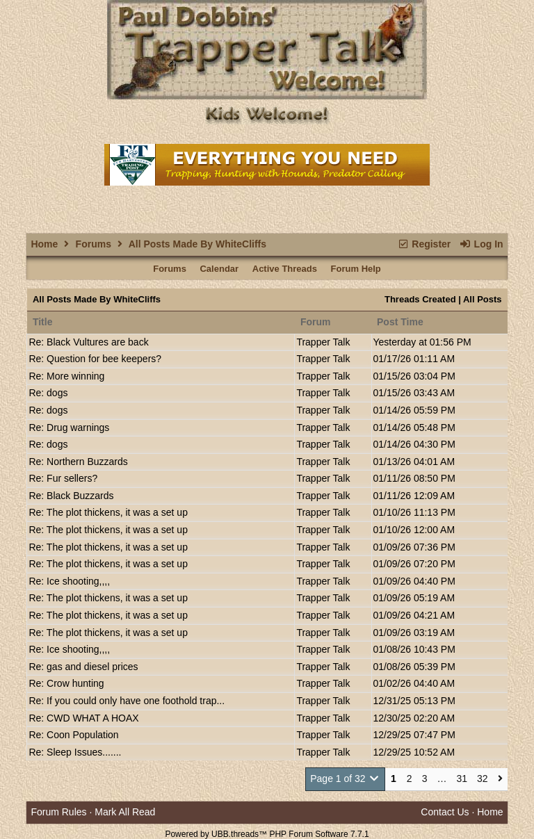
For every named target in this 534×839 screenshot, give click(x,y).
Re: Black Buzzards (71, 495)
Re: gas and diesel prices (83, 666)
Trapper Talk (323, 342)
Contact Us (445, 811)
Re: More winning (66, 376)
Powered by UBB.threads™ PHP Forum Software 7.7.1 (267, 834)
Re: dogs (48, 392)
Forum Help (356, 268)
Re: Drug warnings (69, 427)
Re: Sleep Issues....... (75, 752)
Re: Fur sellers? (63, 478)
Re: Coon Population (73, 734)
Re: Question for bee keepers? (95, 358)
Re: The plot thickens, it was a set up (108, 512)
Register (424, 244)
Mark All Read (125, 811)
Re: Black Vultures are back (88, 342)
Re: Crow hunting (66, 683)
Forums (93, 244)
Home (44, 244)
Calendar (219, 268)
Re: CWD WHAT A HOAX (83, 718)
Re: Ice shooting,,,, (69, 581)
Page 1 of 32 (345, 778)
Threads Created (420, 299)
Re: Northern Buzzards (78, 461)
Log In (481, 244)
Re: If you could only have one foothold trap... (127, 700)
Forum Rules (58, 811)
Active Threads (284, 268)
